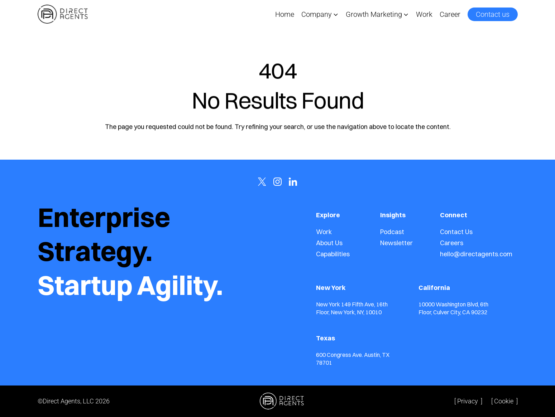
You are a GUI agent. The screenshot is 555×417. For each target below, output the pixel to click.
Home (284, 14)
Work (424, 14)
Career (450, 14)
